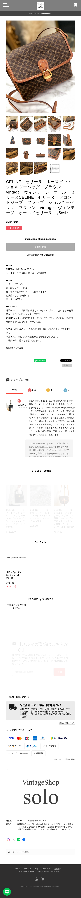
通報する (67, 365)
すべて (15, 390)
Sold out (40, 247)
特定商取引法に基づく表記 (48, 871)
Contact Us (46, 869)
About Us (27, 869)
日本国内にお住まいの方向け (40, 255)
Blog (36, 869)
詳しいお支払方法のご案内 (65, 759)
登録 (59, 672)
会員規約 (57, 869)
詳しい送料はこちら (67, 723)
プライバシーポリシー (26, 871)
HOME (17, 869)
